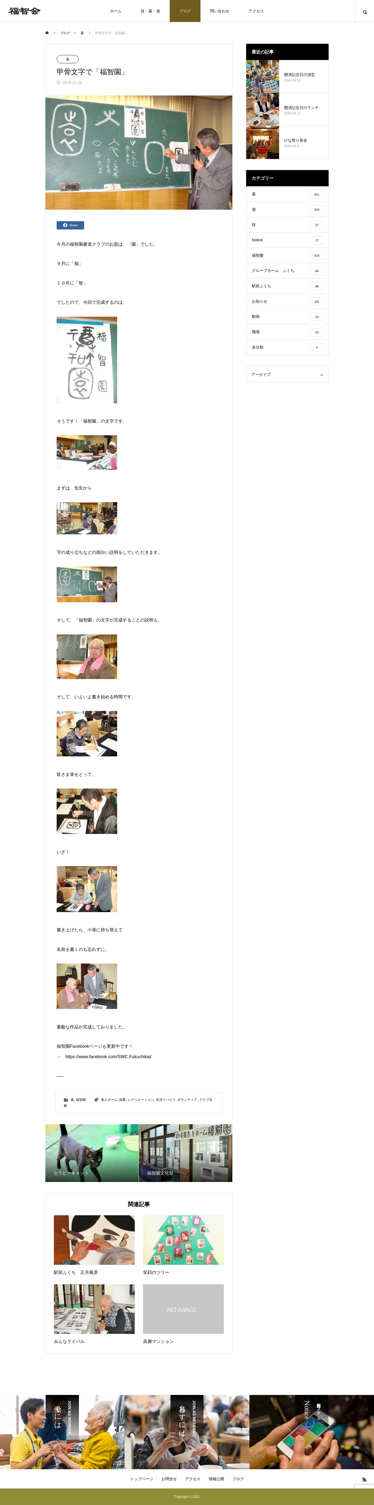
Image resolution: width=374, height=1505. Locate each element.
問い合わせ (219, 11)
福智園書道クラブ (87, 244)
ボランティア (187, 1100)
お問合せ (169, 1479)
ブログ (185, 11)
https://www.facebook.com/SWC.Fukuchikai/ (108, 1056)
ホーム (116, 11)
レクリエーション (141, 1100)
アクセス (256, 11)
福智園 (89, 421)
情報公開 (216, 1479)
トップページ (141, 1479)
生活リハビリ (166, 1100)
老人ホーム (109, 1100)
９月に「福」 (70, 263)
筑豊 (122, 1100)
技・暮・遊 (150, 11)
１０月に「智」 (72, 283)
